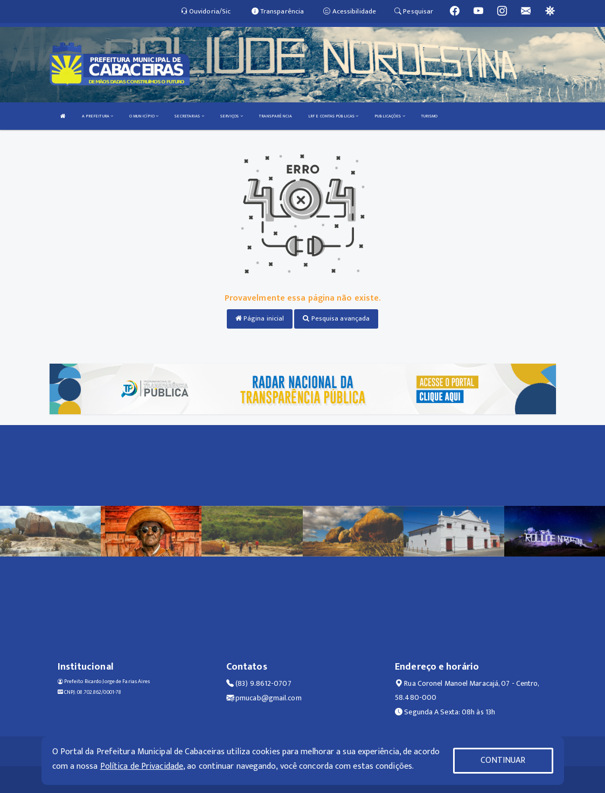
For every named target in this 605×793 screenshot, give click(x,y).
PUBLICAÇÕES (389, 116)
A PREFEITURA (97, 116)
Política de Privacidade (141, 766)
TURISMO (429, 116)
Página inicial (259, 318)
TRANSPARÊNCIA (275, 116)
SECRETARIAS (189, 116)
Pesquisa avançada (336, 318)
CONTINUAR (503, 760)
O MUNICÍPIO (143, 116)
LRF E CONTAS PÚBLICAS (333, 116)
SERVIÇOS (231, 116)
